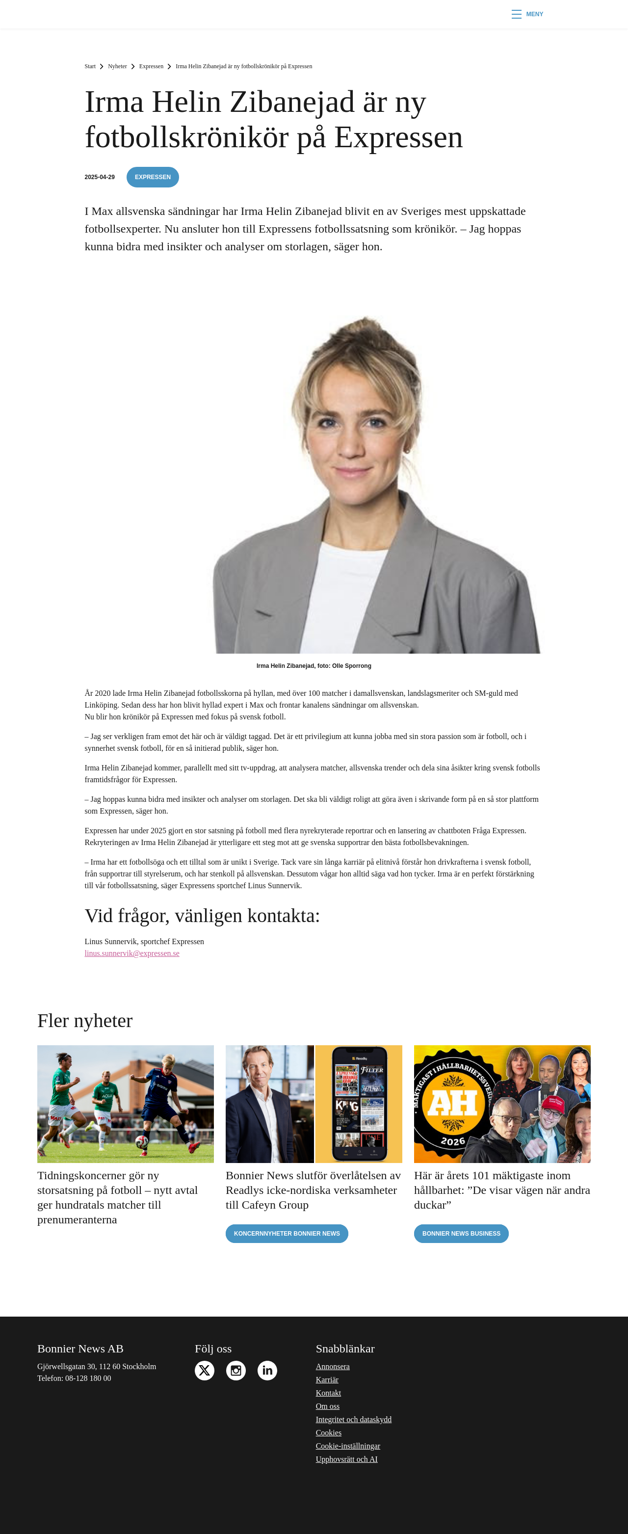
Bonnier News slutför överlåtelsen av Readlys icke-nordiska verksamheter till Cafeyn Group (313, 1190)
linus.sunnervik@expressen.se (132, 953)
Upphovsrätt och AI (347, 1459)
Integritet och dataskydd (354, 1419)
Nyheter (117, 66)
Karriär (327, 1379)
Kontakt (328, 1393)
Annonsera (333, 1366)
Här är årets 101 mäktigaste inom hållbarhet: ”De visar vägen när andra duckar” (502, 1190)
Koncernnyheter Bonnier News (287, 1233)
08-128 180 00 (88, 1378)
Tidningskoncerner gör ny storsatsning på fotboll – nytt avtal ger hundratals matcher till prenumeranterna (117, 1197)
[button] (528, 14)
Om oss (328, 1406)
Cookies (328, 1432)
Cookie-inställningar (348, 1446)
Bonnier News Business (461, 1233)
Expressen (151, 66)
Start (90, 66)
